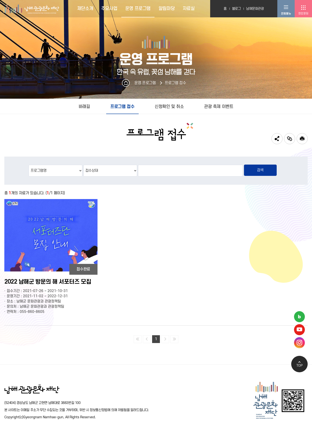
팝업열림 (303, 13)
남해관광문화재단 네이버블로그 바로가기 (299, 316)
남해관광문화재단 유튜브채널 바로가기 (299, 329)
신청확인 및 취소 (169, 106)
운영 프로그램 (145, 83)
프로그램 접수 (175, 83)
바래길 (84, 106)
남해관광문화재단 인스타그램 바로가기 (299, 342)
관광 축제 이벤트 (218, 106)
